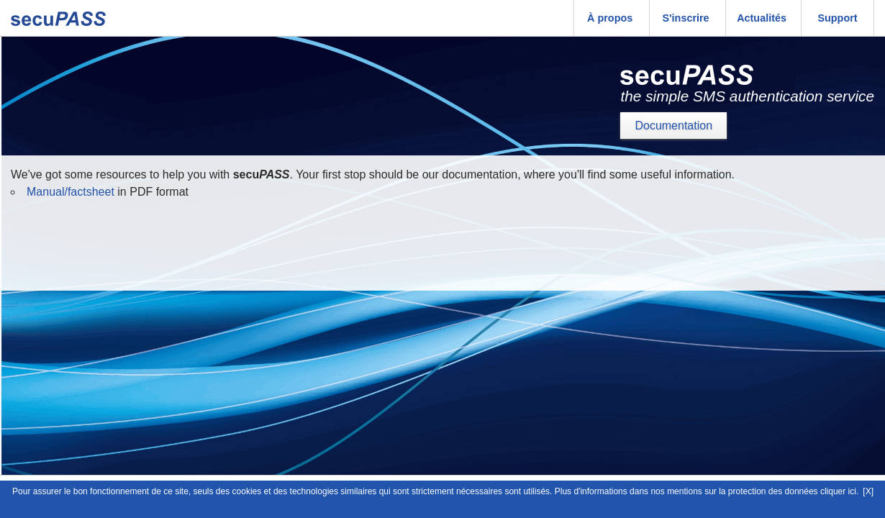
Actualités (761, 18)
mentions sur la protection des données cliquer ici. (762, 491)
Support (837, 18)
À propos (609, 18)
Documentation (673, 125)
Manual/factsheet (70, 192)
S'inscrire (686, 18)
